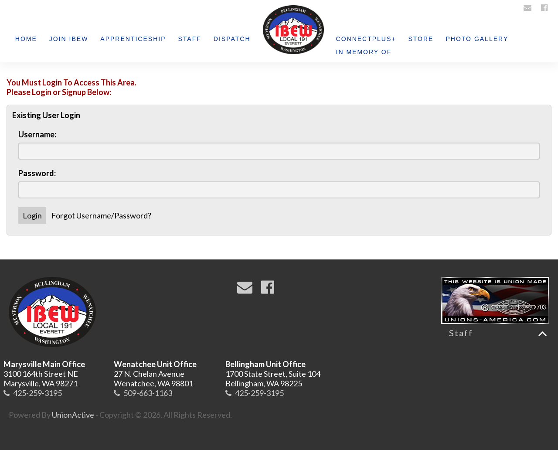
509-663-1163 (147, 393)
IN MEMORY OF (364, 51)
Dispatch (232, 38)
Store (420, 38)
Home (26, 38)
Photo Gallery (477, 38)
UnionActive (73, 414)
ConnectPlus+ (366, 38)
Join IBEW (68, 38)
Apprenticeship (133, 38)
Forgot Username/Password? (101, 215)
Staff (189, 38)
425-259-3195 (37, 393)
